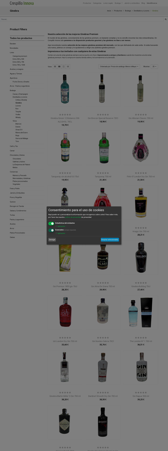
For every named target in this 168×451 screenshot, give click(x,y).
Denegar (52, 240)
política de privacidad (73, 217)
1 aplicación (60, 226)
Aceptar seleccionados (109, 240)
